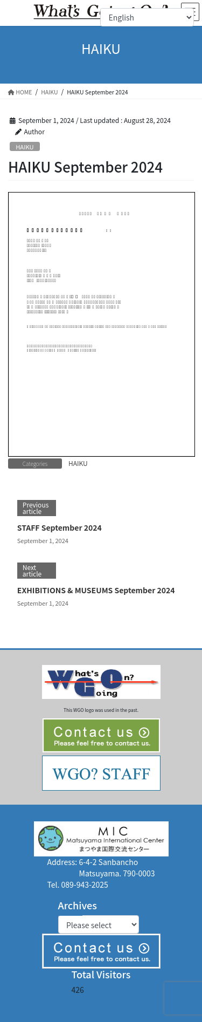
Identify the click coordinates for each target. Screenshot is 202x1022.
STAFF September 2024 (59, 527)
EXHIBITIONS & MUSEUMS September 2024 (96, 590)
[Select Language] (147, 17)
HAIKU (24, 146)
